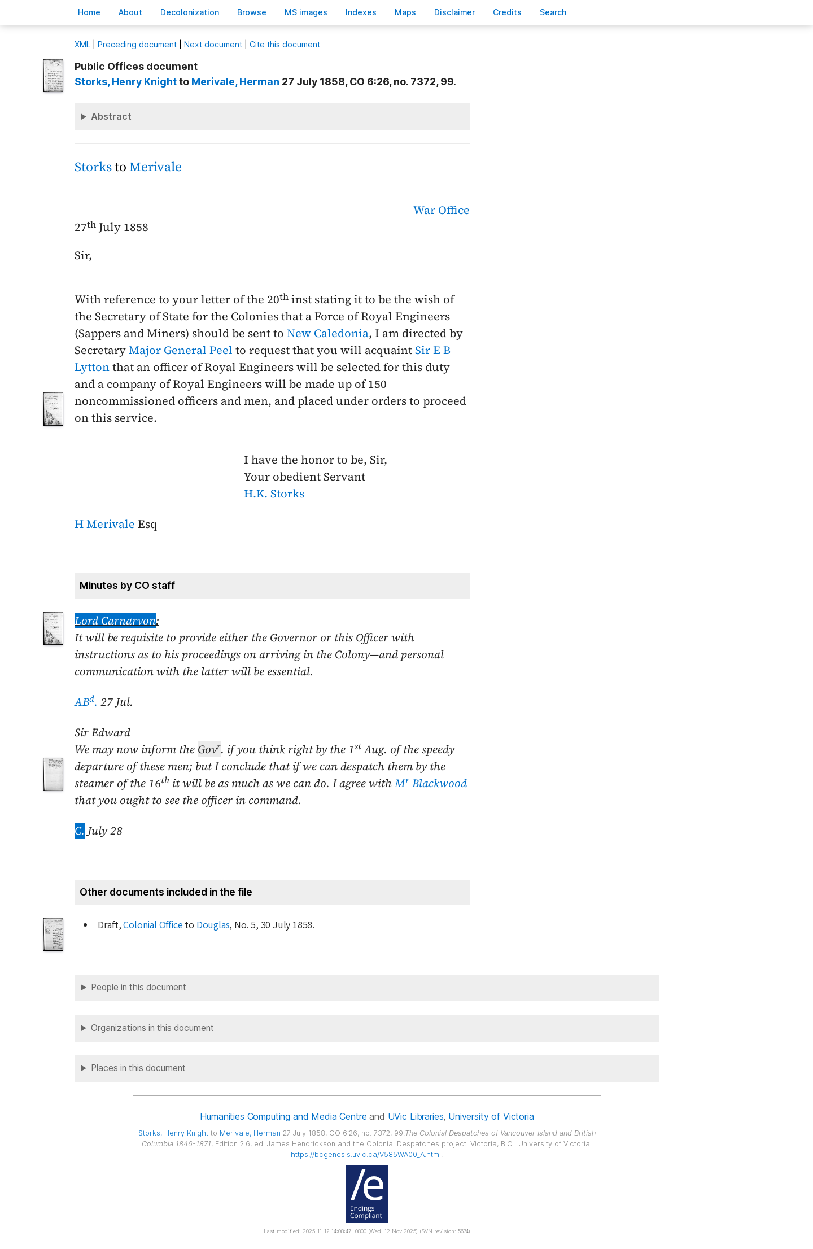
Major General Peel (181, 350)
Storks (93, 167)
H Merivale (105, 524)
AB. (86, 702)
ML (82, 44)
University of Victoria (491, 1116)
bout (130, 12)
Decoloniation (189, 12)
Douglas (213, 925)
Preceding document (137, 44)
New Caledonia (328, 333)
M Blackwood (431, 783)
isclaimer (454, 12)
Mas (405, 12)
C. (80, 831)
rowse (251, 12)
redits (507, 12)
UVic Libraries (416, 1116)
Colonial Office (152, 925)
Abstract (111, 116)
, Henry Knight (126, 82)
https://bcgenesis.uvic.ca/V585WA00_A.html (366, 1154)
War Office (441, 210)
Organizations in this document (152, 1028)
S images (306, 12)
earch (553, 12)
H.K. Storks (274, 493)
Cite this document (285, 44)
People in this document (138, 987)
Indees (361, 12)
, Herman (235, 82)
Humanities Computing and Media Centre (283, 1116)
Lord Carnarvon (115, 620)
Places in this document (138, 1068)
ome (89, 12)
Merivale (155, 167)
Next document (213, 44)
